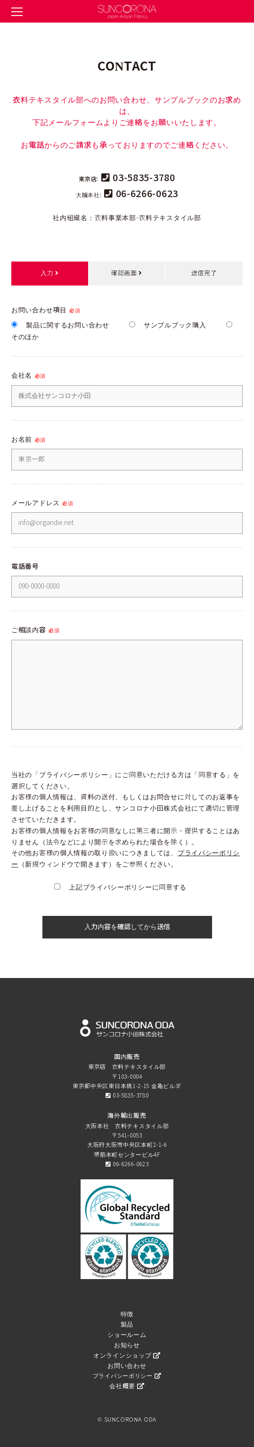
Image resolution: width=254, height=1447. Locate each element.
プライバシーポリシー (127, 1376)
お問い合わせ (126, 1365)
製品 (127, 1324)
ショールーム (126, 1334)
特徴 (127, 1314)
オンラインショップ (127, 1355)
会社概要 (126, 1386)
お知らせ (127, 1345)
